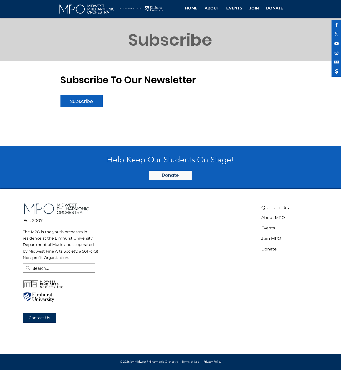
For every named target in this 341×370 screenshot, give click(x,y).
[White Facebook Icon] (336, 25)
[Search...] (58, 268)
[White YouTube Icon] (336, 43)
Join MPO (271, 238)
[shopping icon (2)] (336, 62)
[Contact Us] (39, 318)
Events (268, 228)
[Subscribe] (81, 101)
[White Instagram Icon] (336, 52)
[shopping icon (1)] (336, 71)
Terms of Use (190, 361)
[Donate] (170, 175)
